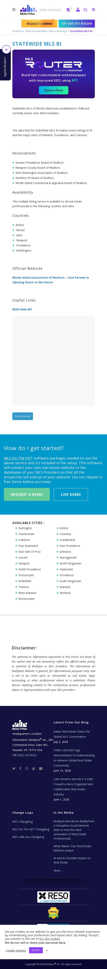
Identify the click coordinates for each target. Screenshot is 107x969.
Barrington (25, 528)
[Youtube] (35, 768)
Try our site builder (76, 23)
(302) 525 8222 (50, 10)
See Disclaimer (23, 416)
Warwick (65, 587)
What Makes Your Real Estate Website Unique (72, 848)
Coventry (65, 534)
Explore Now (53, 90)
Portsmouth (26, 575)
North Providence (29, 569)
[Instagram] (28, 768)
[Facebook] (22, 768)
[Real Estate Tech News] (40, 768)
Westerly (65, 593)
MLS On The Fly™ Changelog (30, 829)
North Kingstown (70, 563)
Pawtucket (66, 569)
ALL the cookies (49, 938)
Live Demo (71, 494)
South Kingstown (70, 581)
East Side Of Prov (29, 551)
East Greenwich (28, 546)
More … (58, 870)
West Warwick (27, 593)
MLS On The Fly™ (18, 458)
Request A (39, 24)
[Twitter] (15, 768)
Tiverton (23, 587)
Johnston (65, 551)
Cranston (24, 540)
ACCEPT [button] (35, 950)
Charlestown (26, 534)
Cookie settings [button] (16, 950)
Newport (24, 563)
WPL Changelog (22, 821)
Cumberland (67, 540)
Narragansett (68, 557)
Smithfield (24, 581)
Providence (67, 575)
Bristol (64, 528)
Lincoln (22, 557)
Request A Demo (27, 494)
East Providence (70, 546)
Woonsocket (26, 599)
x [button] (47, 950)
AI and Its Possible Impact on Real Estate (72, 860)
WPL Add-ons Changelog (28, 837)
